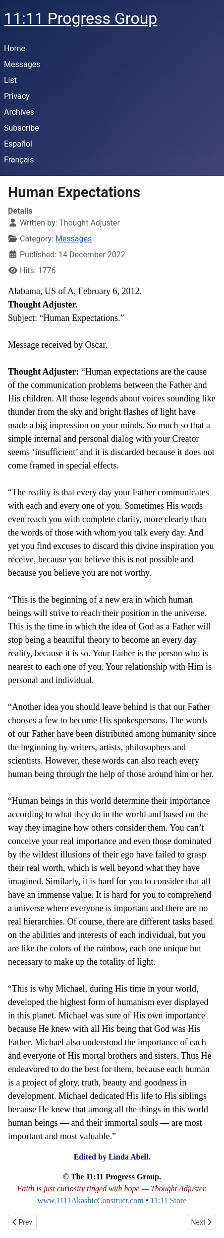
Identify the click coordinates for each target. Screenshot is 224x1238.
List (10, 80)
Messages (22, 64)
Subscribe (21, 128)
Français (19, 159)
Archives (19, 112)
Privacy (17, 96)
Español (18, 144)
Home (14, 48)
